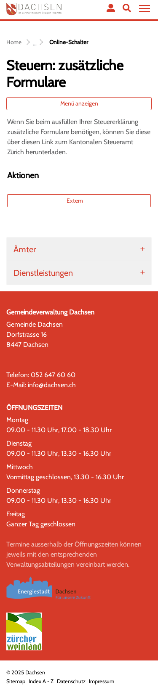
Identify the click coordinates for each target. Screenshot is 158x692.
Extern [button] (75, 200)
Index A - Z (41, 681)
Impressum (101, 681)
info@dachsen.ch (52, 385)
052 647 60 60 (53, 375)
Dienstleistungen (43, 273)
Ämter (24, 249)
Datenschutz (71, 681)
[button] (127, 8)
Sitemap (15, 681)
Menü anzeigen (79, 103)
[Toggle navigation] (143, 8)
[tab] (79, 249)
